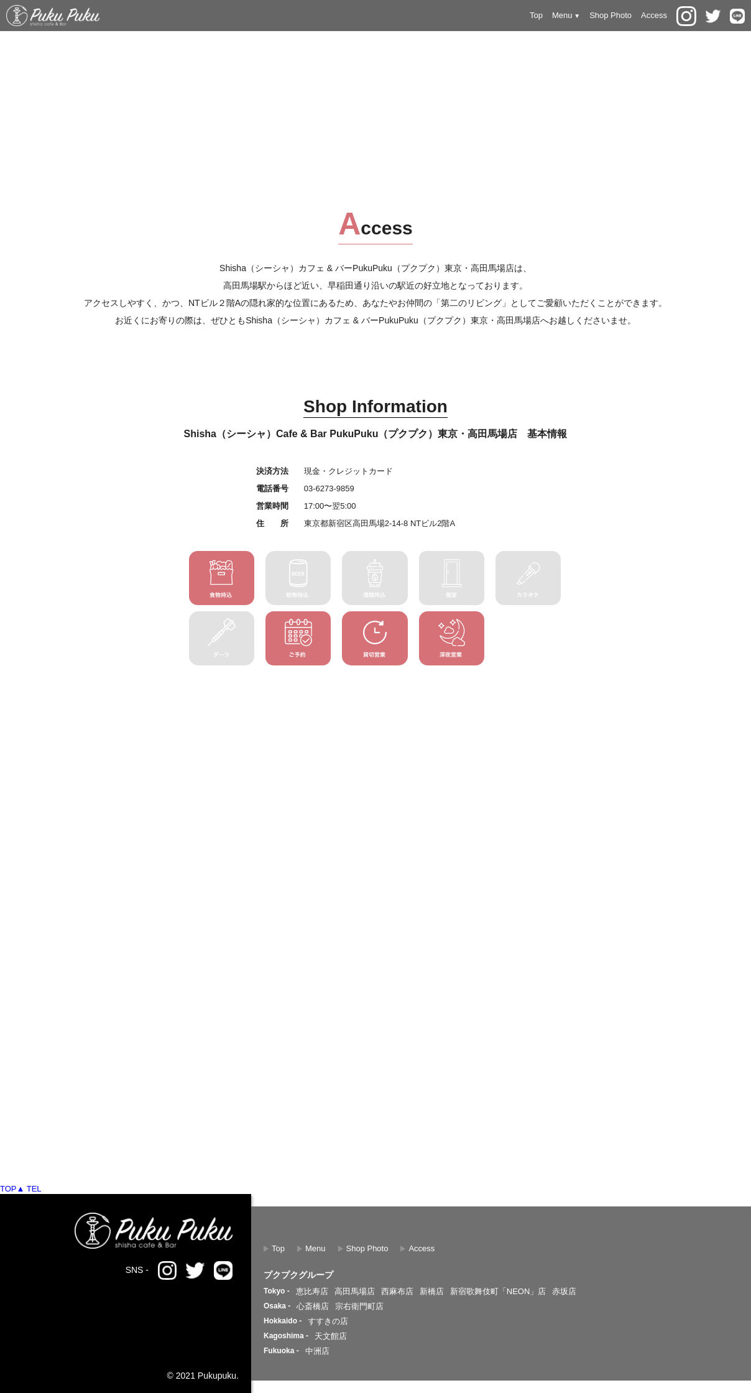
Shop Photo (610, 15)
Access (654, 15)
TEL (34, 1188)
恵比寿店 (312, 1291)
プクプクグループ (298, 1275)
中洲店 (317, 1351)
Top (536, 15)
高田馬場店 (354, 1291)
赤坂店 (564, 1291)
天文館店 (331, 1336)
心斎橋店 (313, 1306)
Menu (315, 1248)
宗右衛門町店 (359, 1306)
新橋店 (432, 1291)
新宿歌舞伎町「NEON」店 (498, 1291)
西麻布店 (397, 1291)
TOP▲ (12, 1188)
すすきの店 (328, 1321)
